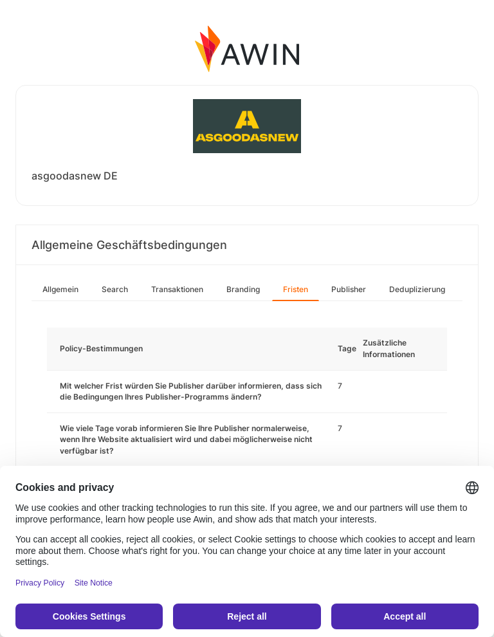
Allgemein (60, 289)
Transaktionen (177, 289)
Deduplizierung (417, 289)
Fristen (295, 289)
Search (115, 289)
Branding (243, 289)
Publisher (348, 289)
